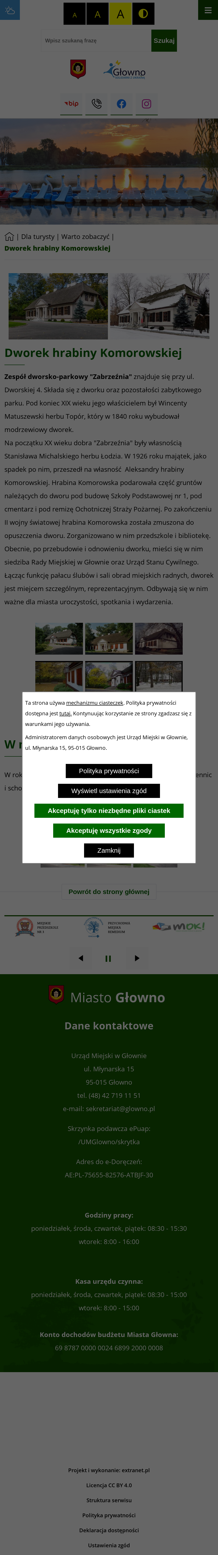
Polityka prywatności (109, 771)
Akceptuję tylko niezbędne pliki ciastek (109, 810)
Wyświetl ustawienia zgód (109, 790)
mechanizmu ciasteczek (94, 702)
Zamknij (108, 850)
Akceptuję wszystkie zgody (109, 830)
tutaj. (65, 713)
